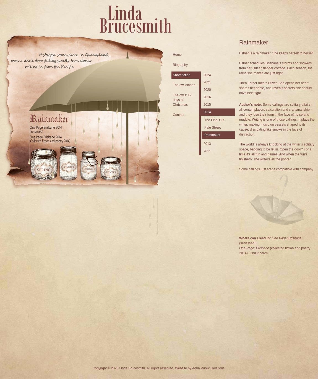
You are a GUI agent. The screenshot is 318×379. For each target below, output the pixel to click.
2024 (207, 75)
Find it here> (258, 253)
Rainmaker (212, 135)
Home (177, 55)
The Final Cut (214, 120)
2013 (207, 144)
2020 (207, 90)
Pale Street (212, 127)
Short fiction (181, 75)
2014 (207, 112)
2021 (207, 82)
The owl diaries (184, 85)
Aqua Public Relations (208, 368)
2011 (207, 151)
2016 (207, 97)
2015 (207, 105)
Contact (178, 115)
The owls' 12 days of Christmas (182, 100)
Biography (180, 65)
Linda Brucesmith (135, 19)
